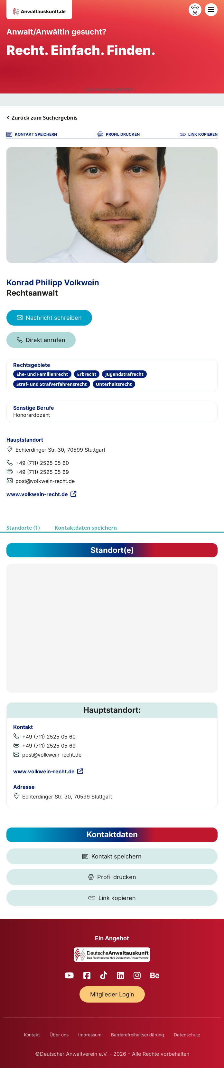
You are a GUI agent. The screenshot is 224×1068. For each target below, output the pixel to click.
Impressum (89, 1034)
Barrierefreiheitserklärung (137, 1034)
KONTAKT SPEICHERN (31, 134)
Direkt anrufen (41, 340)
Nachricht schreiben (49, 317)
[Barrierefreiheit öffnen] (195, 9)
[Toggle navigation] (211, 9)
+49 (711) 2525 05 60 (42, 463)
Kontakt (32, 1034)
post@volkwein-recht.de (45, 481)
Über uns (59, 1034)
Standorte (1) (23, 527)
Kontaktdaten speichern (86, 527)
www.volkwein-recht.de (41, 494)
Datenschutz (187, 1034)
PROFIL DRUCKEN (119, 134)
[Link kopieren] (112, 898)
